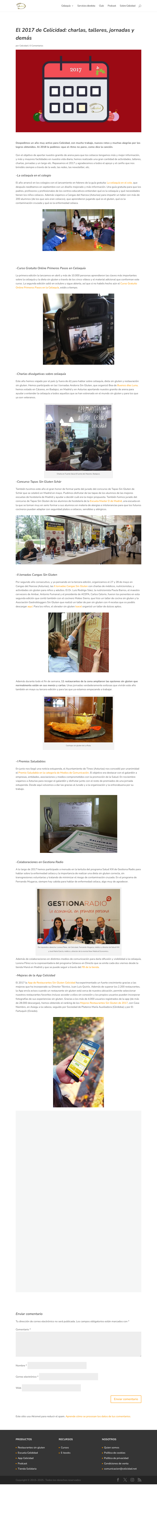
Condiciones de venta (116, 1507)
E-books (65, 1496)
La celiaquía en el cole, (120, 205)
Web (18, 1431)
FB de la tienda (90, 989)
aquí (30, 629)
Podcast (112, 6)
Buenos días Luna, (127, 407)
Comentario (23, 1373)
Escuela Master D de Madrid (106, 523)
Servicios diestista (86, 6)
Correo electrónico (27, 1420)
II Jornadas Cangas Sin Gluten (70, 608)
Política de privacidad (116, 1502)
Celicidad (23, 68)
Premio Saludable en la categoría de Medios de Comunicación (53, 795)
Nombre (21, 1409)
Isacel (78, 629)
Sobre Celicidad (127, 6)
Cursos (65, 1491)
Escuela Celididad (28, 1496)
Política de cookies (114, 1496)
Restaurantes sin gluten (31, 1491)
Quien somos (111, 1491)
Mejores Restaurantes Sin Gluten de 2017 (104, 1025)
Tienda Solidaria (27, 1512)
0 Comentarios (36, 68)
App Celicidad (25, 1502)
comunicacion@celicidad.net (120, 1512)
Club (101, 6)
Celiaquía (65, 6)
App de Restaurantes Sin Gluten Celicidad (51, 1005)
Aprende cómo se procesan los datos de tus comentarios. (98, 1460)
